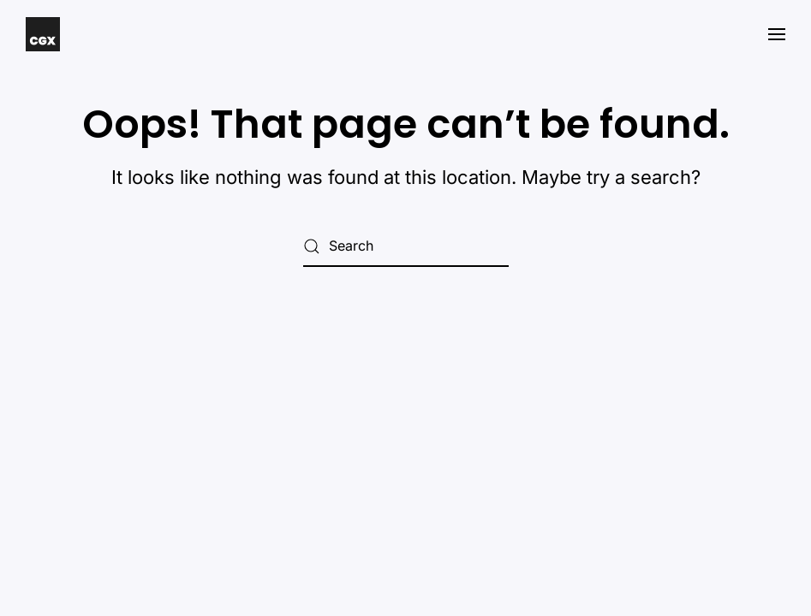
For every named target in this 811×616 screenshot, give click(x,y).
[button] (776, 34)
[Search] (406, 246)
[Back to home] (43, 34)
